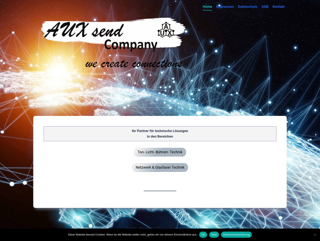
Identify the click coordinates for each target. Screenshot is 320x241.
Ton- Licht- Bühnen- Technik (160, 152)
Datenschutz (247, 6)
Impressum (225, 6)
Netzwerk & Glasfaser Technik (160, 167)
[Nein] (315, 235)
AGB (265, 6)
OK (203, 234)
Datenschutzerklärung (236, 234)
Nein (214, 234)
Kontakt (279, 6)
